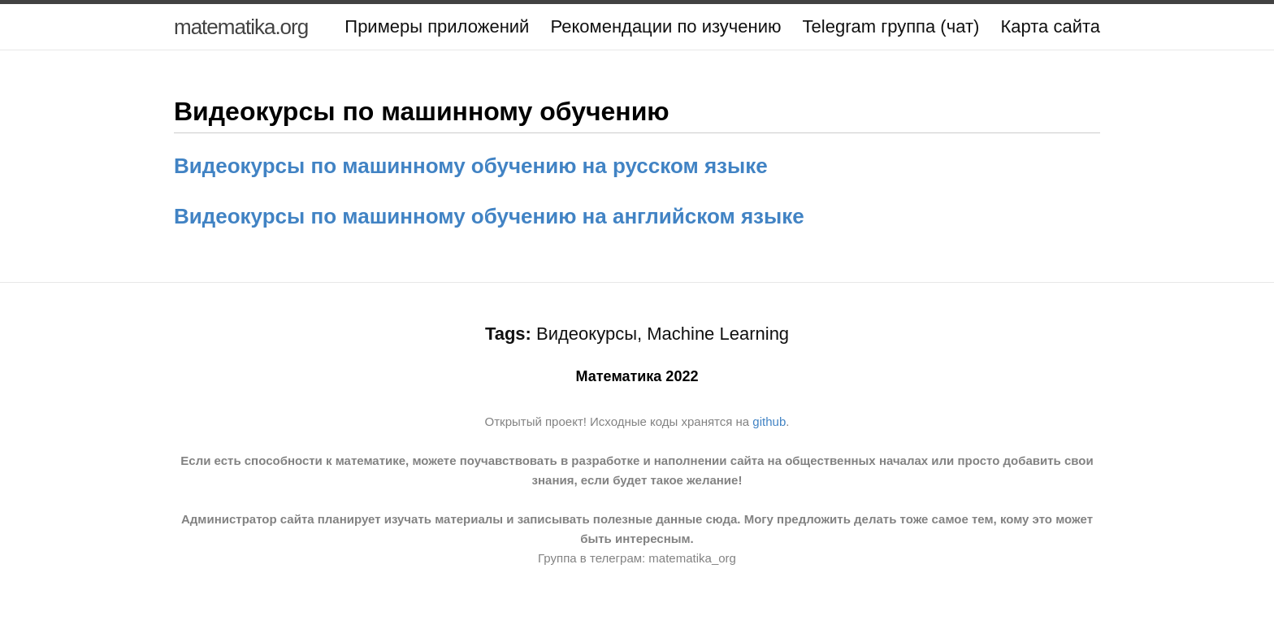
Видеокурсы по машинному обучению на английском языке (489, 216)
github (769, 421)
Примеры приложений (436, 26)
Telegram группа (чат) (891, 26)
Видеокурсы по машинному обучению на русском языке (471, 166)
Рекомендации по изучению (665, 26)
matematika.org (241, 27)
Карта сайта (1050, 26)
